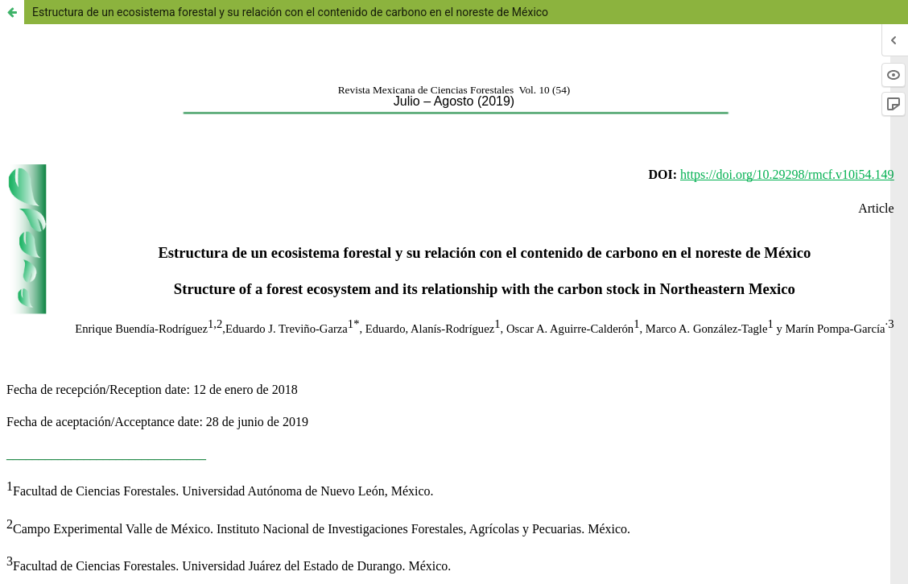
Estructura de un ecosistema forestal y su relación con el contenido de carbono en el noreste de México (290, 12)
